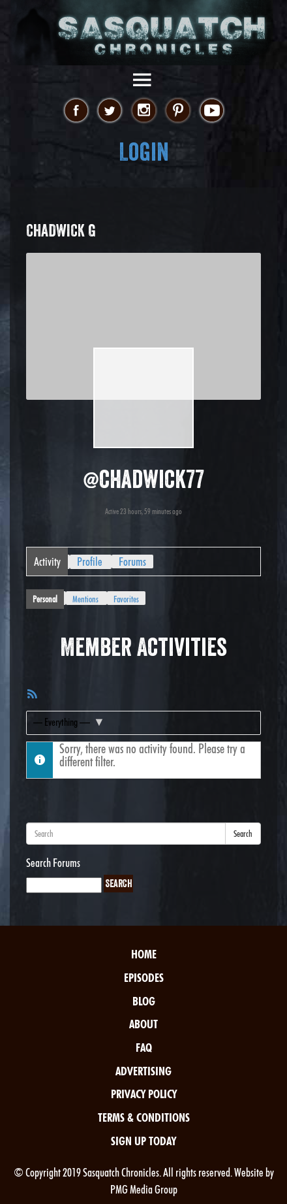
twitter (110, 111)
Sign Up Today (143, 1141)
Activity (47, 561)
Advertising (143, 1071)
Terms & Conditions (144, 1117)
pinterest (178, 111)
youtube (212, 111)
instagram (144, 111)
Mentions (85, 599)
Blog (143, 1001)
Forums (132, 561)
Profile (89, 561)
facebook (76, 111)
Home (144, 954)
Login (144, 152)
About (143, 1024)
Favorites (126, 599)
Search (243, 833)
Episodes (144, 977)
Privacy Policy (144, 1094)
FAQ (144, 1047)
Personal (45, 599)
